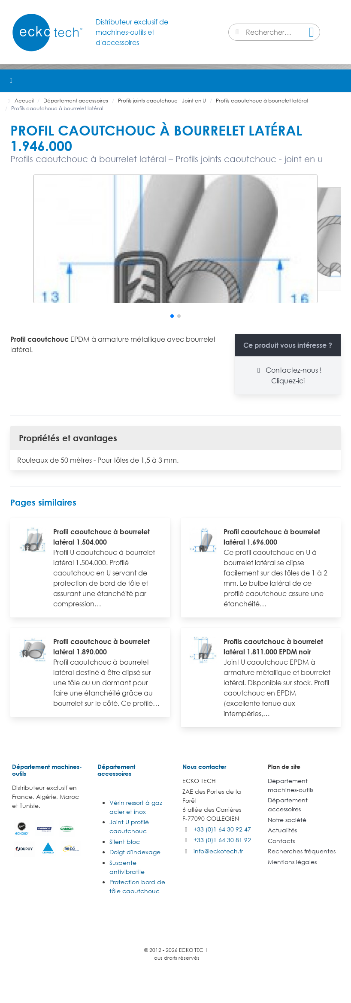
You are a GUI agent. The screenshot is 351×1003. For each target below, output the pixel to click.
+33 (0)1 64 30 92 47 (222, 829)
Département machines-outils (47, 770)
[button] (339, 80)
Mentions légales (292, 861)
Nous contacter (204, 766)
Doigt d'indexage (134, 851)
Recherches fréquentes (302, 851)
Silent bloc (124, 841)
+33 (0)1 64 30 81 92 (222, 839)
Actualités (282, 830)
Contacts (281, 840)
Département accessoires (116, 770)
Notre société (287, 819)
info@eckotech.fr (218, 851)
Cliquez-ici (288, 381)
